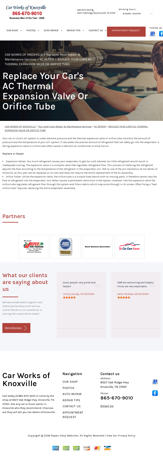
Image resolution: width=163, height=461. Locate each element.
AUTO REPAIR (51, 30)
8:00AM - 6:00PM (132, 13)
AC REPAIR (47, 59)
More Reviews (16, 328)
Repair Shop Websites (64, 435)
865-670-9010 (84, 10)
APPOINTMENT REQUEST (126, 30)
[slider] (69, 297)
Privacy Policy (126, 435)
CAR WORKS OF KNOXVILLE (24, 54)
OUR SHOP (12, 30)
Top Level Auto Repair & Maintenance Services (65, 126)
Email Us (107, 406)
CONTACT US (96, 30)
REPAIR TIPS (73, 30)
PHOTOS (30, 30)
